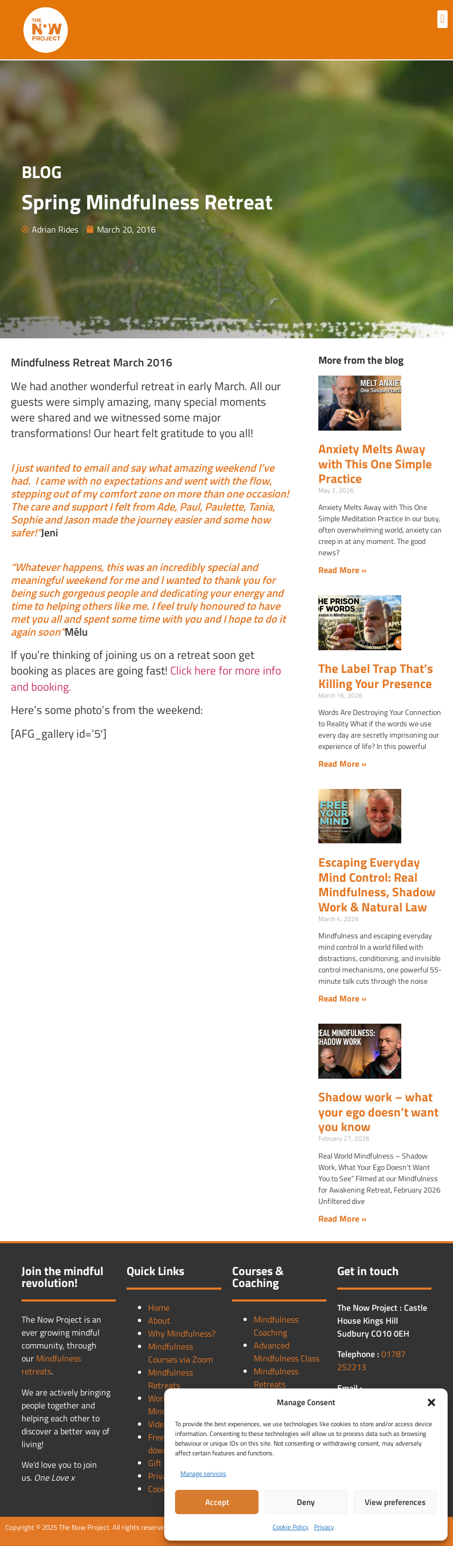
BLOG (42, 172)
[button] (431, 1402)
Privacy (324, 1527)
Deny (306, 1502)
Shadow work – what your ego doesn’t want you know (378, 1111)
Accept (217, 1502)
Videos (160, 1424)
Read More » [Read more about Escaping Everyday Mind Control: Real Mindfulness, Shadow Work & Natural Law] (342, 998)
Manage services (203, 1473)
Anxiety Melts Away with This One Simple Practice (375, 463)
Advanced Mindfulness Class (286, 1352)
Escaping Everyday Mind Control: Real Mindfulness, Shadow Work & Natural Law (377, 884)
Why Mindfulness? (181, 1333)
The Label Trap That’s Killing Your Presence (375, 676)
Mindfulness (58, 1358)
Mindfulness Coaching (276, 1326)
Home (159, 1307)
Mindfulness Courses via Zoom (180, 1353)
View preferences (395, 1502)
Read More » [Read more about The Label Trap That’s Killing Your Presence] (342, 763)
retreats (36, 1371)
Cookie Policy (291, 1527)
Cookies (162, 1488)
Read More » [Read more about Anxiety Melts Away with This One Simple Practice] (342, 569)
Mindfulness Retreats (170, 1379)
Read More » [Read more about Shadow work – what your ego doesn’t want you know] (342, 1218)
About (159, 1320)
